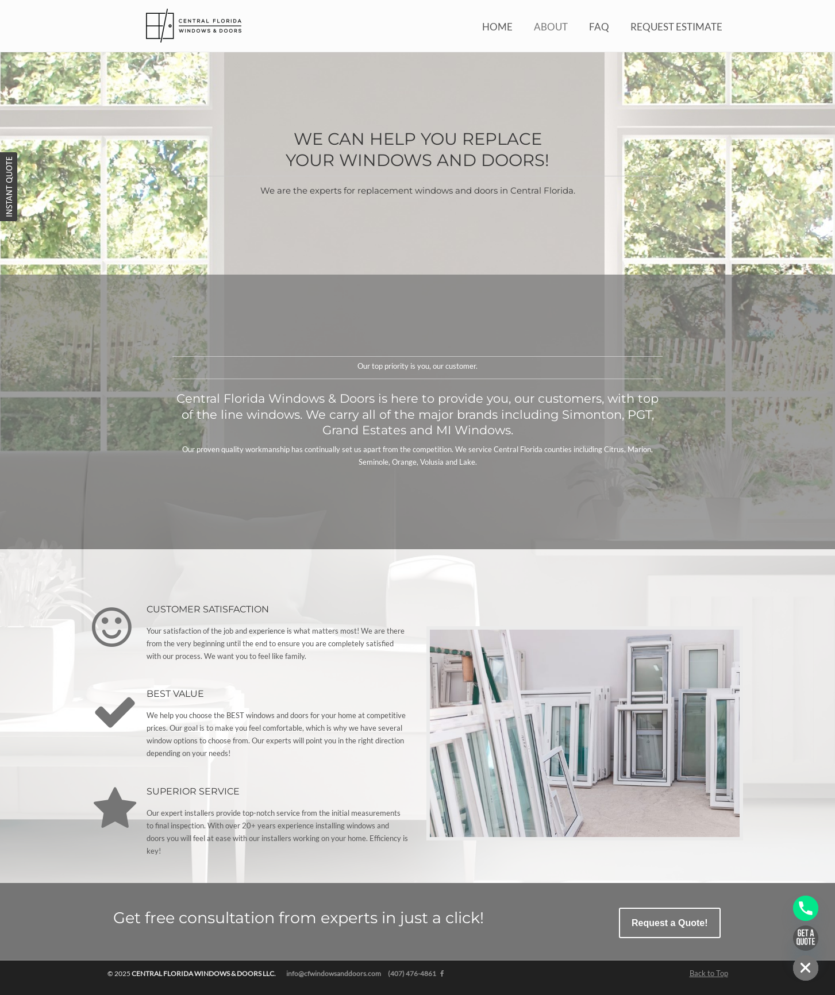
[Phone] (805, 908)
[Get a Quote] (805, 938)
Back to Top (709, 973)
